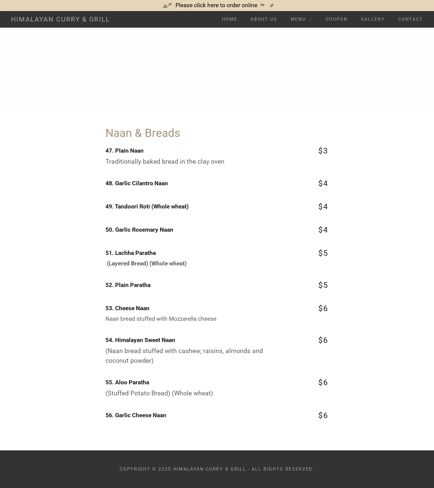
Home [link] (229, 19)
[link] (60, 19)
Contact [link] (410, 19)
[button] (299, 19)
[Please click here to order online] (217, 5)
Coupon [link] (337, 19)
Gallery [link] (373, 19)
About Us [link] (263, 19)
